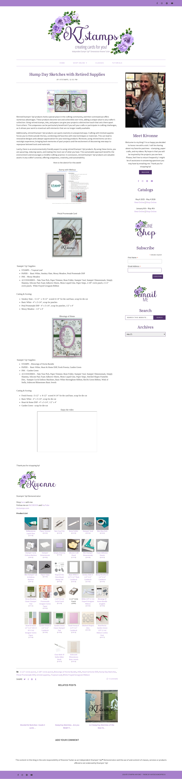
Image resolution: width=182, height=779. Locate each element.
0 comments (112, 679)
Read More (145, 172)
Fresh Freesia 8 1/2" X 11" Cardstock (73, 627)
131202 (88, 581)
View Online (139, 202)
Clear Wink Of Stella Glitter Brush (59, 657)
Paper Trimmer (45, 531)
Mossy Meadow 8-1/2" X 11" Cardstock (102, 577)
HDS (79, 672)
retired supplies (43, 675)
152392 (45, 533)
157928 (31, 637)
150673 (31, 581)
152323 (88, 630)
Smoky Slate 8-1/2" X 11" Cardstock (87, 577)
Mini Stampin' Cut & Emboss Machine (31, 577)
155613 (74, 632)
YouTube (45, 505)
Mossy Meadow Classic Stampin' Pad (31, 601)
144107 (59, 533)
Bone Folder (73, 531)
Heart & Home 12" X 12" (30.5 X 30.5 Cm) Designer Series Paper (31, 630)
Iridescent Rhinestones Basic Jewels (73, 657)
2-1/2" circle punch (28, 672)
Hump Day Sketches (107, 672)
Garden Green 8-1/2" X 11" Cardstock (45, 627)
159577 (102, 637)
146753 (59, 581)
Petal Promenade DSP (25, 675)
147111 (31, 606)
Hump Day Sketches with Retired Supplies (67, 74)
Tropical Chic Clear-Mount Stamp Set (59, 577)
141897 (59, 661)
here (23, 502)
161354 (59, 603)
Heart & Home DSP (90, 672)
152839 (45, 608)
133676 (102, 581)
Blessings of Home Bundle (65, 672)
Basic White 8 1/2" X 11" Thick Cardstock (73, 577)
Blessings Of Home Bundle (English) (102, 601)
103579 (45, 577)
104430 (45, 557)
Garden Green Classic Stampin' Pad (59, 627)
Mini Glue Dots (102, 531)
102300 (74, 533)
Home (62, 63)
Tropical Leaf (56, 675)
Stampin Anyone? (135, 774)
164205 (88, 606)
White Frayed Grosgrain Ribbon (76, 675)
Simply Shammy (59, 553)
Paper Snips (45, 575)
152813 (88, 533)
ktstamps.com (22, 508)
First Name (133, 257)
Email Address (134, 266)
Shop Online (79, 63)
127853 (74, 557)
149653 (31, 557)
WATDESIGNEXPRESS (158, 774)
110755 (31, 535)
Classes (99, 63)
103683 (102, 533)
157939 (102, 606)
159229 (74, 581)
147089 (59, 632)
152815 (102, 557)
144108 (88, 557)
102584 (45, 632)
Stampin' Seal (88, 531)
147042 (59, 555)
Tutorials (117, 63)
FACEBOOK (33, 505)
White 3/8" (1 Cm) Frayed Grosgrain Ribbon (88, 601)
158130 (74, 661)
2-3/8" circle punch (45, 672)
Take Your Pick (59, 531)
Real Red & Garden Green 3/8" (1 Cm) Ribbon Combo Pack (102, 630)
